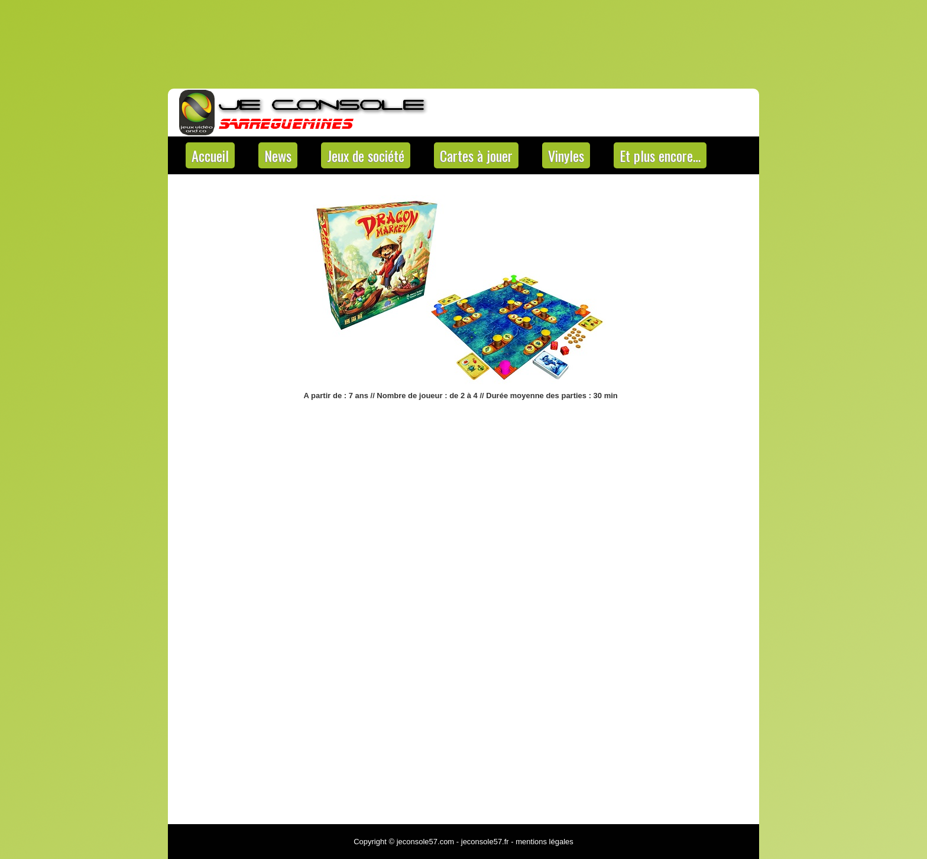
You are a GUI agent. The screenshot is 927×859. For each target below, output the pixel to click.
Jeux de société (365, 155)
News (277, 155)
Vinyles (566, 155)
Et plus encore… (660, 155)
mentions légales (544, 841)
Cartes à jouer (476, 155)
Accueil (210, 155)
